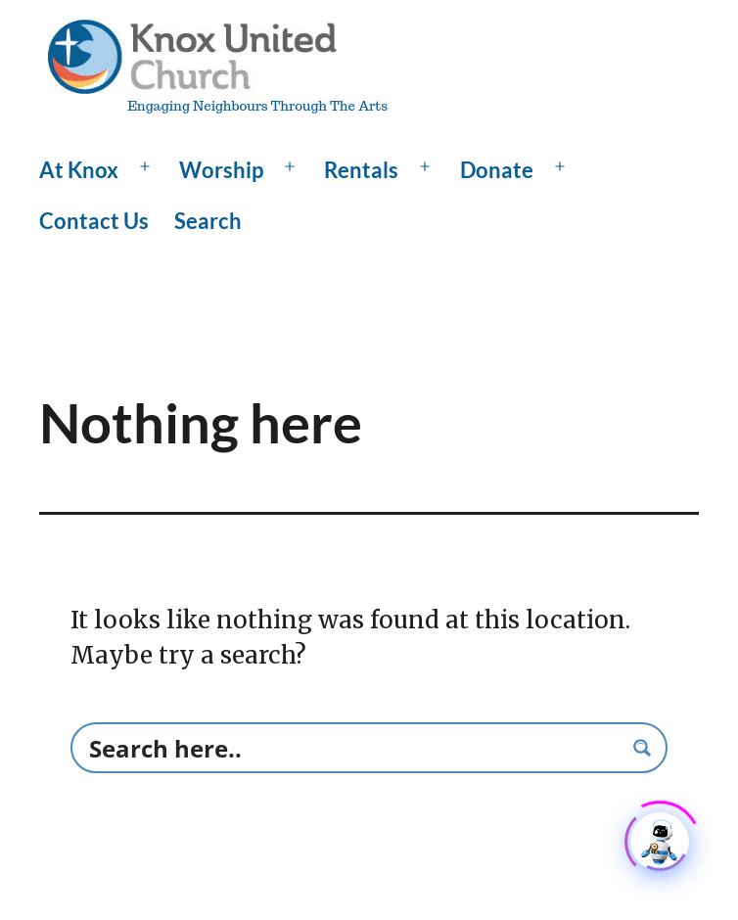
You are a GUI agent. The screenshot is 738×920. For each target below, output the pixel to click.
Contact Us (94, 220)
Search (208, 220)
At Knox (78, 170)
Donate (496, 170)
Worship (221, 170)
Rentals (361, 170)
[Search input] (352, 747)
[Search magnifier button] (642, 747)
